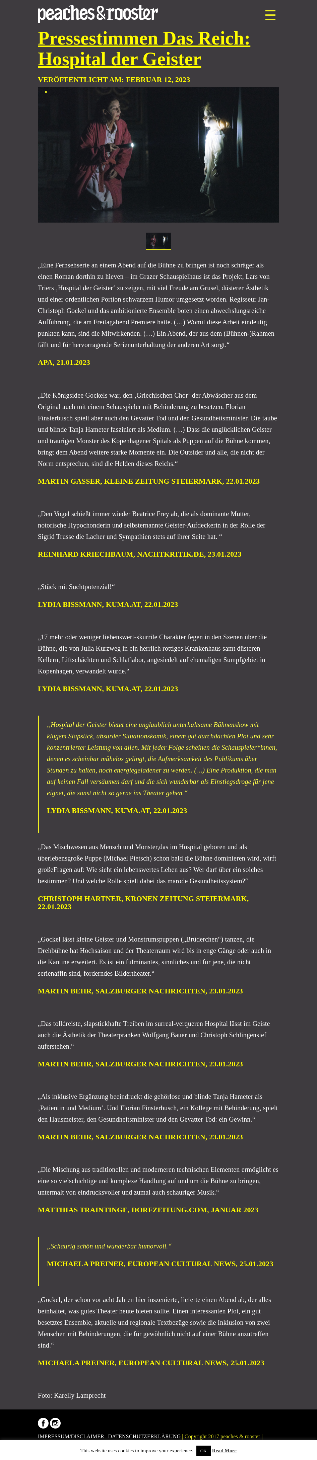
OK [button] (203, 1450)
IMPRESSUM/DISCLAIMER (71, 1436)
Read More (224, 1450)
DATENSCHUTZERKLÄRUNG (144, 1436)
